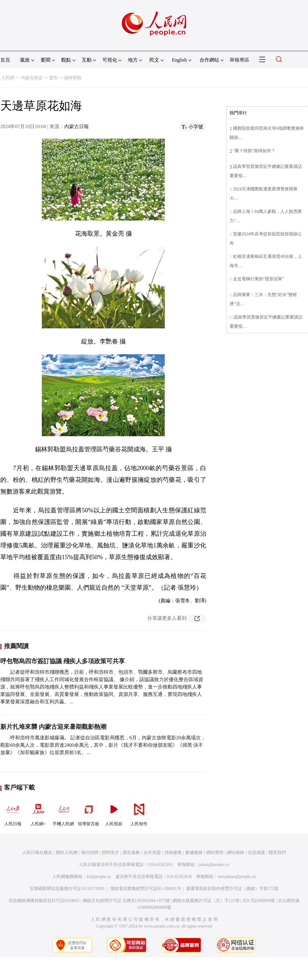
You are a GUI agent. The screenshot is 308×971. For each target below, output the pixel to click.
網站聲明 (214, 852)
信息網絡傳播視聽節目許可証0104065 (44, 900)
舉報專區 (239, 60)
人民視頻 (113, 812)
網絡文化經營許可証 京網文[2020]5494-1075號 (126, 900)
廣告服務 (131, 852)
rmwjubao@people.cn (237, 876)
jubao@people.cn (214, 864)
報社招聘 (89, 852)
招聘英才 (110, 852)
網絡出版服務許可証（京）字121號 (206, 900)
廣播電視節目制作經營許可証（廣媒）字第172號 (232, 888)
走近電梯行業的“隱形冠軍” (258, 279)
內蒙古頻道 (31, 77)
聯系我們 (277, 852)
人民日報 (13, 812)
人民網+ (38, 812)
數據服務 (194, 852)
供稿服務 (173, 852)
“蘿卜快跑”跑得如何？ (254, 150)
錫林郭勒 (72, 77)
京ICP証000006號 (259, 900)
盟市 (53, 77)
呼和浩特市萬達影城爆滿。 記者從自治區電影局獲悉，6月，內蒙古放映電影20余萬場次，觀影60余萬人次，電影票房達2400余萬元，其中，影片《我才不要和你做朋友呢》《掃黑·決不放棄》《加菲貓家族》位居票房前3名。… (103, 745)
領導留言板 (88, 812)
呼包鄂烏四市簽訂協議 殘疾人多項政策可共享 (62, 661)
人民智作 (139, 812)
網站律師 (235, 852)
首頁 (5, 60)
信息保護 (256, 852)
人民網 (7, 77)
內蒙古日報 (76, 126)
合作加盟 (152, 852)
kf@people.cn (99, 876)
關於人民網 (66, 852)
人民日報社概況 (37, 852)
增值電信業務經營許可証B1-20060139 (145, 888)
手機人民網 (63, 812)
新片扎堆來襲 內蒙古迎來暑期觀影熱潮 (53, 726)
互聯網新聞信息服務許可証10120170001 (67, 888)
